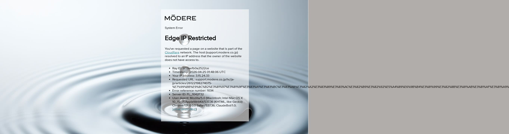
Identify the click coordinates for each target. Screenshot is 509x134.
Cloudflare (172, 52)
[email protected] (184, 109)
